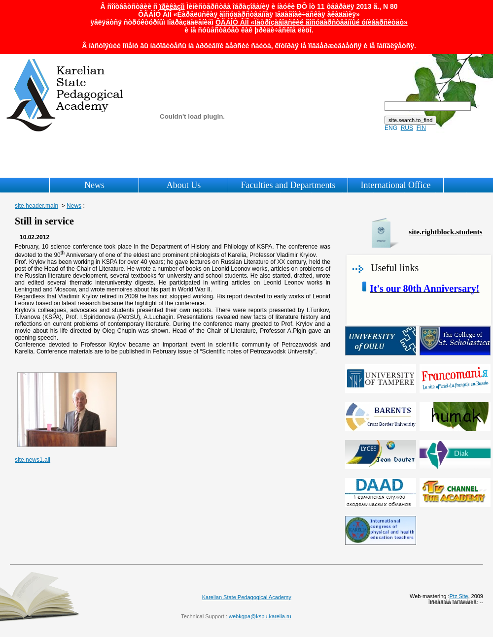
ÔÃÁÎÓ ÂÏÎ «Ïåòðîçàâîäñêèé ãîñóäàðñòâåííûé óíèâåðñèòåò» (311, 22)
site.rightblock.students (445, 232)
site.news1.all (32, 459)
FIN (421, 128)
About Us (184, 185)
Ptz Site (459, 596)
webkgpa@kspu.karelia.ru (260, 616)
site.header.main (36, 205)
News (94, 185)
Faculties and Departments (288, 185)
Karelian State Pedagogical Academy (246, 597)
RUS (407, 128)
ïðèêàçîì (171, 6)
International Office (395, 185)
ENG (391, 128)
